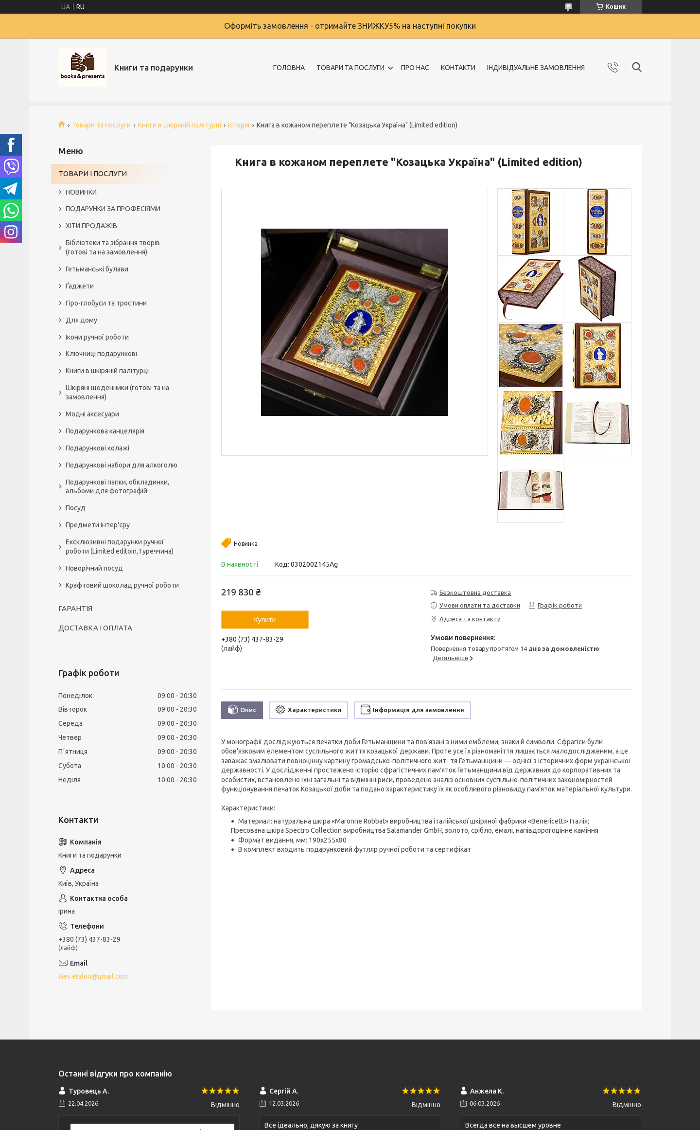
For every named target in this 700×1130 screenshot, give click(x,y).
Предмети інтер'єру (98, 525)
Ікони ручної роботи (97, 337)
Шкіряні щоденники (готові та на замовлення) (117, 392)
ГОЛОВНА (289, 68)
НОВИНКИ (81, 192)
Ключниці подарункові (101, 354)
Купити (265, 620)
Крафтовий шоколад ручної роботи (122, 585)
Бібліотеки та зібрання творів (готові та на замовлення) (113, 247)
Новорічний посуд (94, 568)
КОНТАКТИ (458, 68)
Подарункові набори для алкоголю (121, 465)
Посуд (76, 508)
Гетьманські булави (97, 269)
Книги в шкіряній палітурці (179, 125)
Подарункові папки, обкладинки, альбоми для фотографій (117, 486)
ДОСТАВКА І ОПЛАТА (95, 628)
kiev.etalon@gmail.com (93, 976)
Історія (238, 125)
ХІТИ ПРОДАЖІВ (91, 226)
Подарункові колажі (97, 448)
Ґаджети (80, 286)
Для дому (81, 320)
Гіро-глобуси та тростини (106, 303)
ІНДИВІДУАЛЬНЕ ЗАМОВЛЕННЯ (536, 68)
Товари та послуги (101, 125)
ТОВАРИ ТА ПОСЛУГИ (350, 68)
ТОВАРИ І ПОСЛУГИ (92, 173)
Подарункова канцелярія (105, 431)
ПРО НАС (415, 68)
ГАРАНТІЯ (75, 608)
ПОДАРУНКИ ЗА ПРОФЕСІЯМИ (113, 209)
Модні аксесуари (92, 414)
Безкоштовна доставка (475, 592)
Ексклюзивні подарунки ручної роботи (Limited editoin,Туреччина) (120, 546)
